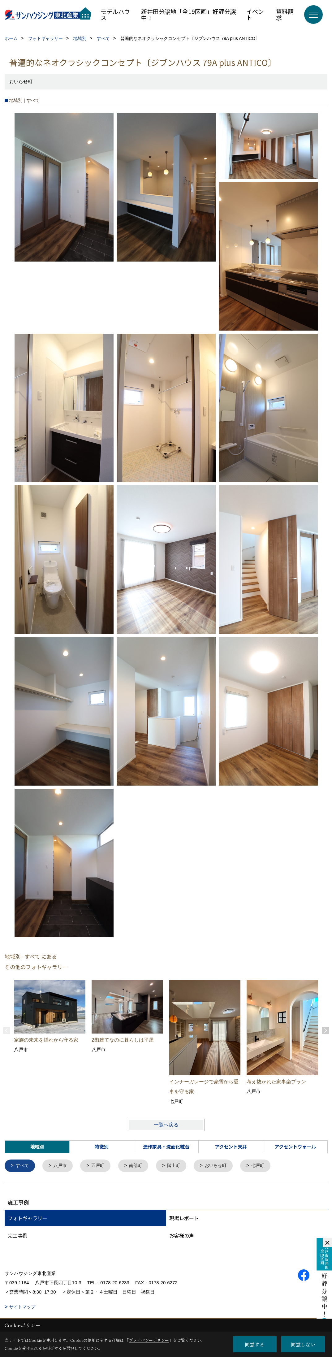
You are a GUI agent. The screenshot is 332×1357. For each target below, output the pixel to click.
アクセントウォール (295, 1146)
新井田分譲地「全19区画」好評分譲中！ (188, 14)
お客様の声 (181, 1235)
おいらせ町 (222, 1165)
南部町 (140, 1165)
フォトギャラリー (27, 1218)
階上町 (179, 1165)
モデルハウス (115, 14)
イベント (255, 14)
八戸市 (62, 1165)
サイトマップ (22, 1307)
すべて (23, 1165)
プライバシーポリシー (149, 1340)
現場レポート (184, 1218)
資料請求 (285, 14)
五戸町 (101, 1165)
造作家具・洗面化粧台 (166, 1146)
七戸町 (266, 1165)
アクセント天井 (231, 1146)
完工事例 (18, 1235)
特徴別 (102, 1146)
